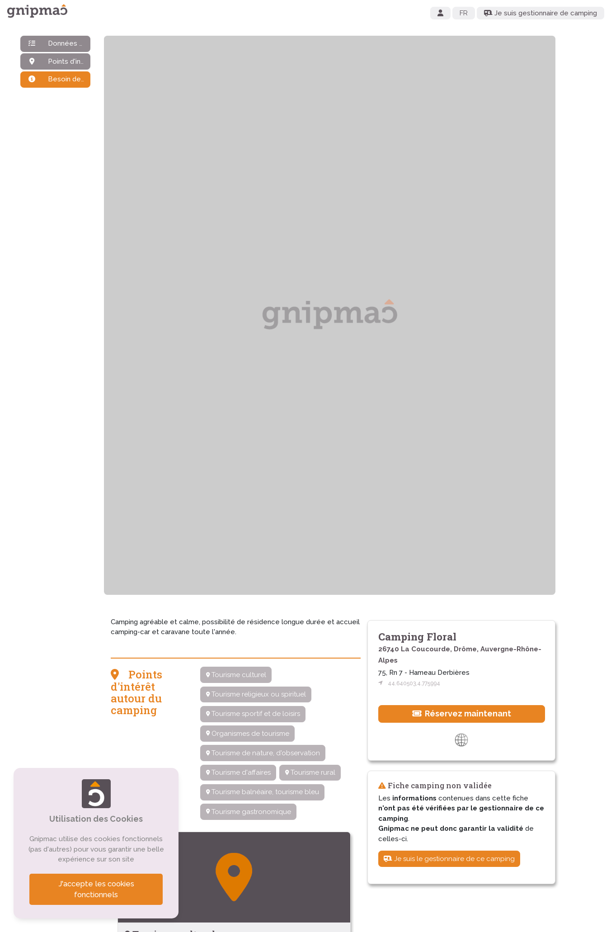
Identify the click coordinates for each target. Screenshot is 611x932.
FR (464, 13)
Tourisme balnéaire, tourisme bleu (262, 792)
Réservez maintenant (461, 713)
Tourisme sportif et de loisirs (253, 714)
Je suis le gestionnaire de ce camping (449, 859)
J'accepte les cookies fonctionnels (96, 889)
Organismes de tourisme (247, 734)
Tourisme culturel (236, 675)
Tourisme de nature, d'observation (263, 753)
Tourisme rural (310, 772)
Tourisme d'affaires (238, 772)
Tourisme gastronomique (248, 812)
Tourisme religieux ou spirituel (256, 694)
